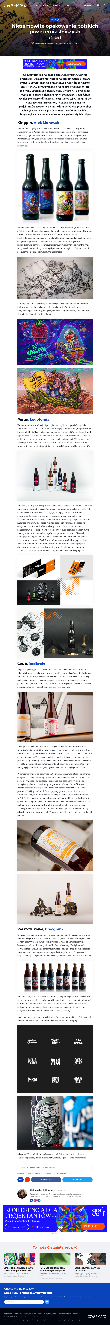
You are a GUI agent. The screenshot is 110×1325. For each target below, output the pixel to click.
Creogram (54, 929)
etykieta (20, 1173)
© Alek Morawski (49, 1167)
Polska (63, 1173)
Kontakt (88, 5)
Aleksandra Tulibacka (42, 44)
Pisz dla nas (18, 1313)
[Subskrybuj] (47, 1301)
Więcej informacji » (76, 1320)
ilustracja (35, 1173)
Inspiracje (55, 20)
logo (43, 1173)
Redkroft (37, 663)
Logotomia (40, 419)
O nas (67, 5)
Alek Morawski (47, 122)
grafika (28, 1173)
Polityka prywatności (64, 1313)
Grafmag (17, 1317)
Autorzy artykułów (30, 1313)
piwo (58, 1173)
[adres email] (24, 1301)
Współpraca (8, 1313)
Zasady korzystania (49, 1313)
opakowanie (50, 1173)
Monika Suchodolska (10, 1276)
